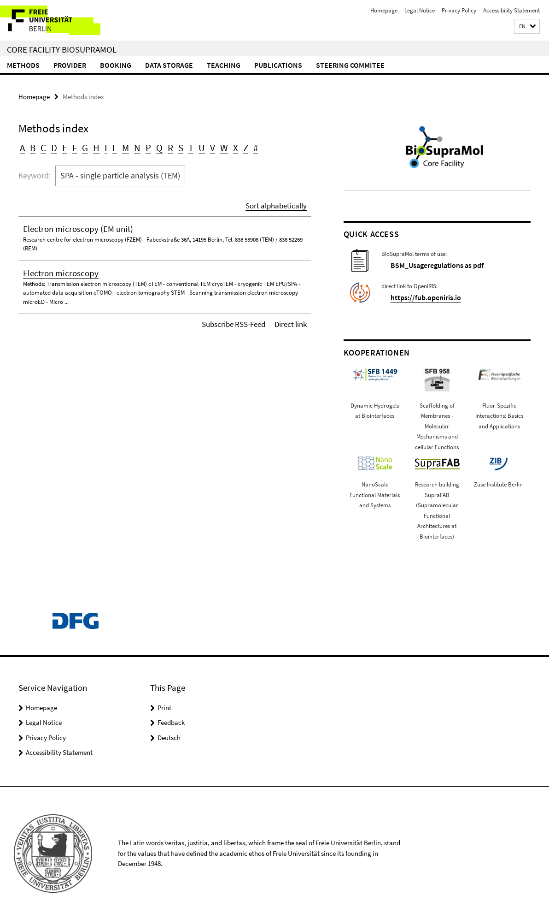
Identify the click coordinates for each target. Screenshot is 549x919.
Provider (69, 65)
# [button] (238, 146)
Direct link (292, 318)
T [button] (178, 146)
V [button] (199, 146)
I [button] (100, 146)
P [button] (139, 146)
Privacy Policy (459, 10)
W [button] (209, 146)
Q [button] (149, 146)
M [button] (118, 146)
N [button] (129, 146)
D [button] (51, 146)
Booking (115, 65)
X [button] (219, 146)
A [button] (22, 146)
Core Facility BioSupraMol (62, 49)
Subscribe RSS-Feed (240, 318)
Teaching (223, 65)
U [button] (189, 146)
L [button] (108, 146)
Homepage (383, 10)
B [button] (32, 146)
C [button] (42, 146)
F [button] (71, 146)
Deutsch (169, 736)
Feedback (171, 721)
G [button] (80, 146)
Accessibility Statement (511, 10)
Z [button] (229, 146)
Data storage (169, 65)
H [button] (90, 146)
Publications (278, 65)
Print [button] (164, 706)
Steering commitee (350, 65)
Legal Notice (419, 10)
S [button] (169, 146)
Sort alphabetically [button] (279, 201)
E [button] (61, 146)
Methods (23, 65)
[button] (527, 26)
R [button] (159, 146)
